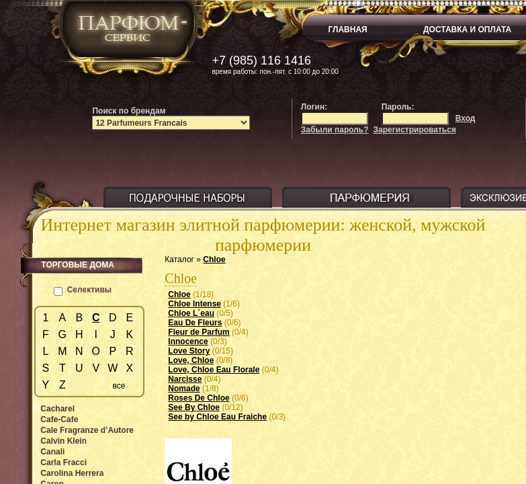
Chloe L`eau (191, 313)
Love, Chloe (191, 360)
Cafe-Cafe (59, 419)
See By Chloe (194, 407)
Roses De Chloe (198, 398)
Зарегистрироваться (415, 129)
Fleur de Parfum (198, 332)
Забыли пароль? (335, 129)
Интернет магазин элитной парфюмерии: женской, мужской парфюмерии (263, 235)
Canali (52, 451)
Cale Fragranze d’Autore (87, 430)
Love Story (189, 351)
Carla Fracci (63, 462)
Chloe (214, 259)
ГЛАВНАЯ (347, 29)
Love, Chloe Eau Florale (213, 369)
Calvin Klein (63, 441)
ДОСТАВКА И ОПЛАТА (467, 29)
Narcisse (185, 379)
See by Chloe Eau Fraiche (217, 416)
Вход (465, 118)
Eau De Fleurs (195, 322)
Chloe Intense (194, 304)
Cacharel (57, 408)
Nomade (184, 388)
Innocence (188, 341)
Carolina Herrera (71, 473)
